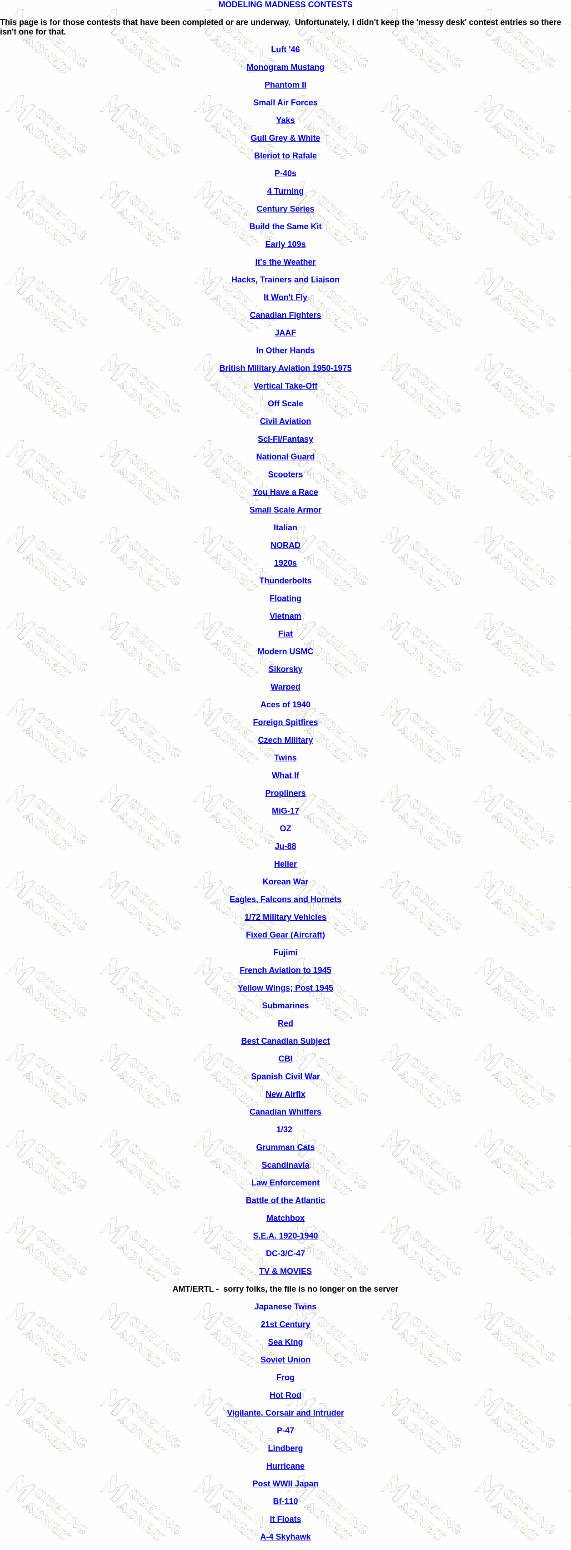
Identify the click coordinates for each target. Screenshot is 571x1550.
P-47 (285, 1430)
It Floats (285, 1519)
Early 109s (285, 244)
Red (285, 1023)
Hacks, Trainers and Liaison (285, 279)
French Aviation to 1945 (285, 970)
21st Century (285, 1324)
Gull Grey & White (285, 138)
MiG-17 (285, 810)
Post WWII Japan (285, 1483)
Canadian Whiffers (285, 1111)
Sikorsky (285, 669)
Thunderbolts (286, 580)
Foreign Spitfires (285, 722)
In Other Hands (285, 350)
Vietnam (285, 616)
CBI (286, 1058)
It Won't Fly (285, 297)
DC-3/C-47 (285, 1253)
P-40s (285, 173)
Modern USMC (286, 651)
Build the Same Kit (285, 226)
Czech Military (285, 740)
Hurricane (285, 1466)
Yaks (285, 120)
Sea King (285, 1342)
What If (285, 775)
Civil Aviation (285, 421)
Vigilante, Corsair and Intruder (285, 1412)
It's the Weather (285, 262)
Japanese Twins (286, 1306)
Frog (285, 1377)
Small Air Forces (285, 102)
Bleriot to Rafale (285, 155)
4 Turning (285, 191)
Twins (285, 757)
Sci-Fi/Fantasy (285, 439)
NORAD (285, 545)
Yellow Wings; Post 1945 (285, 987)
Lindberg (285, 1448)
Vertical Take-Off (286, 385)
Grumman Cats (285, 1147)
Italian (285, 527)
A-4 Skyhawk (285, 1536)
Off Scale (285, 403)
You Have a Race (285, 492)
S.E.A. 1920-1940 (285, 1235)
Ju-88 (285, 846)
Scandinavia (285, 1165)
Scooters (285, 474)
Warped (285, 686)
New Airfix (285, 1094)
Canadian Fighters (285, 315)
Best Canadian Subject (285, 1041)
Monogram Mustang (286, 67)
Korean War (285, 881)
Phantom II (285, 84)
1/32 (284, 1129)
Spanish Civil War (285, 1076)
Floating (285, 598)
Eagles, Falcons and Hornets (285, 899)
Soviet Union (285, 1359)
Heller (285, 864)
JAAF (285, 332)
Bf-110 (285, 1501)
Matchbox (285, 1218)
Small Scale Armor (285, 509)
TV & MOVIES (285, 1271)
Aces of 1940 (285, 704)
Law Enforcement (285, 1182)
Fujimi (286, 952)
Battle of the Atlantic (285, 1200)
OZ (285, 828)
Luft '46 (285, 49)
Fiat (285, 633)
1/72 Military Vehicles (285, 917)
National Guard (285, 456)
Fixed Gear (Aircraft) (285, 934)
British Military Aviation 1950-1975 (286, 368)
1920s (285, 563)
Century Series (285, 208)
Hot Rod (285, 1395)
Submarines (285, 1005)
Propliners (285, 793)
